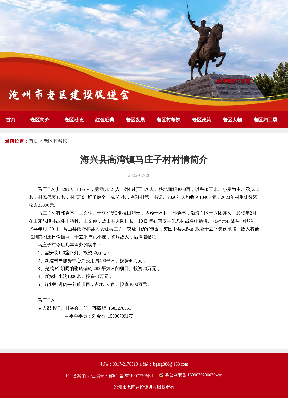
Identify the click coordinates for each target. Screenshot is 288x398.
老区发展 (135, 119)
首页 (10, 119)
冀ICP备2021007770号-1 (130, 376)
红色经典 (104, 119)
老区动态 (74, 119)
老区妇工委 (265, 119)
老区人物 (232, 119)
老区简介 (39, 119)
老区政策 (201, 119)
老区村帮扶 (168, 119)
